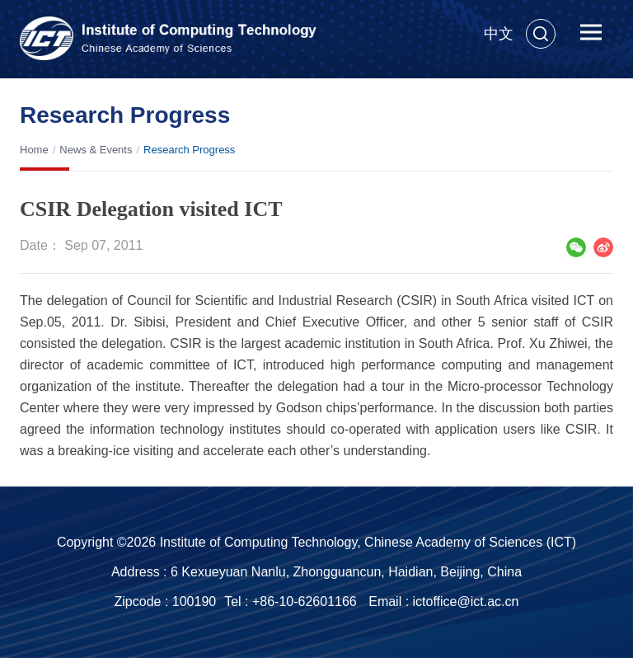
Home (34, 149)
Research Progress (189, 149)
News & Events (95, 149)
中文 (498, 34)
